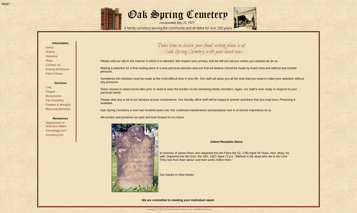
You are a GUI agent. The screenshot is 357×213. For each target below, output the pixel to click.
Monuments (53, 96)
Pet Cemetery (55, 100)
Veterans (51, 56)
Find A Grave (54, 73)
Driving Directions (57, 69)
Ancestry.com (54, 135)
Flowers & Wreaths (58, 104)
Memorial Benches (58, 109)
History (50, 52)
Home (50, 47)
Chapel (50, 91)
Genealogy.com (56, 130)
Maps (49, 60)
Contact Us (53, 65)
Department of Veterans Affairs (56, 124)
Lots (48, 87)
